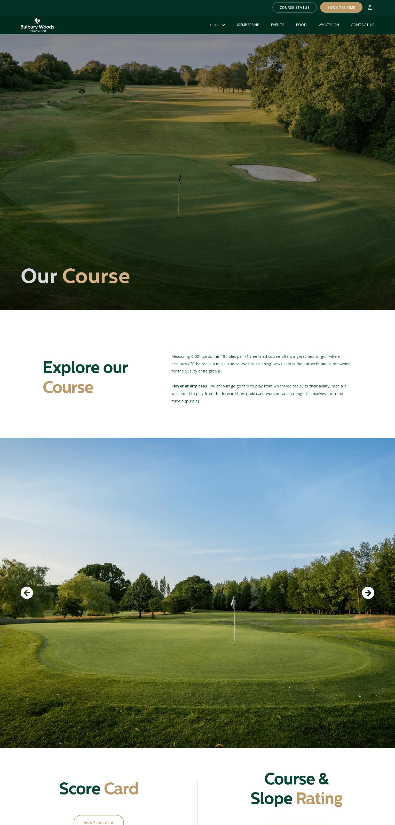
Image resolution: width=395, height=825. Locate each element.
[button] (294, 7)
